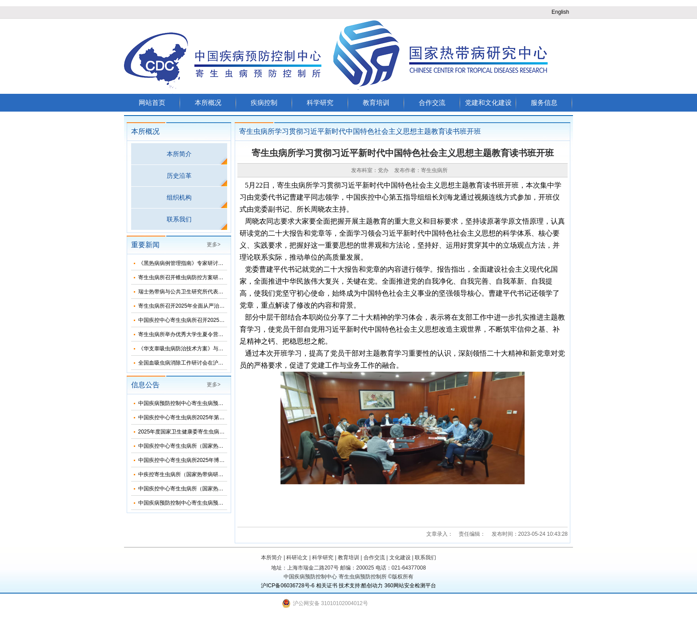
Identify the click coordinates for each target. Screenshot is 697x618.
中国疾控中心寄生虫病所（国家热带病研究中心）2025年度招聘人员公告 (224, 489)
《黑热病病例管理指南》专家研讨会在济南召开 (194, 263)
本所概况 (208, 102)
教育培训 (376, 102)
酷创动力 (372, 585)
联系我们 (179, 219)
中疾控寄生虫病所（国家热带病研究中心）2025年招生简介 (208, 474)
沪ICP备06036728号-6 (287, 585)
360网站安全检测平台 (410, 585)
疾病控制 (264, 102)
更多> (213, 244)
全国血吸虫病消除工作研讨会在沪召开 (183, 363)
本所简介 (179, 153)
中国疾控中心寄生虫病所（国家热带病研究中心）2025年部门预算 (216, 446)
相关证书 (326, 585)
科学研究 (320, 102)
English (560, 12)
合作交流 (432, 102)
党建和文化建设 (488, 102)
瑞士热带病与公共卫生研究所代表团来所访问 (191, 292)
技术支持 (349, 585)
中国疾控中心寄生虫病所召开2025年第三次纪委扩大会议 (205, 320)
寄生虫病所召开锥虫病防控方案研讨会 (183, 277)
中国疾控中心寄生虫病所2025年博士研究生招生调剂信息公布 (211, 460)
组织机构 (179, 197)
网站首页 (152, 102)
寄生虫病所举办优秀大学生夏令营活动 (183, 334)
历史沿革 (179, 175)
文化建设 (400, 557)
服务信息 (544, 102)
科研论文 (297, 557)
